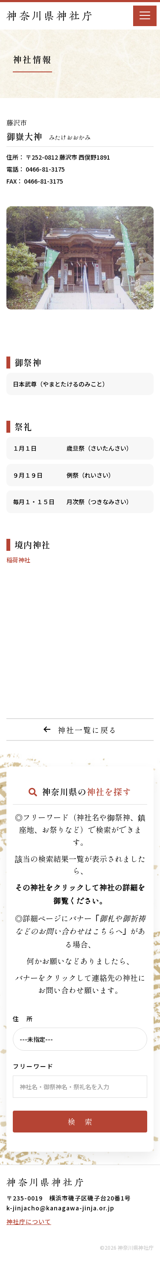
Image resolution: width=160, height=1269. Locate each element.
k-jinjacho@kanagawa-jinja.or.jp (60, 1208)
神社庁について (28, 1221)
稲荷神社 (18, 560)
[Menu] (145, 16)
